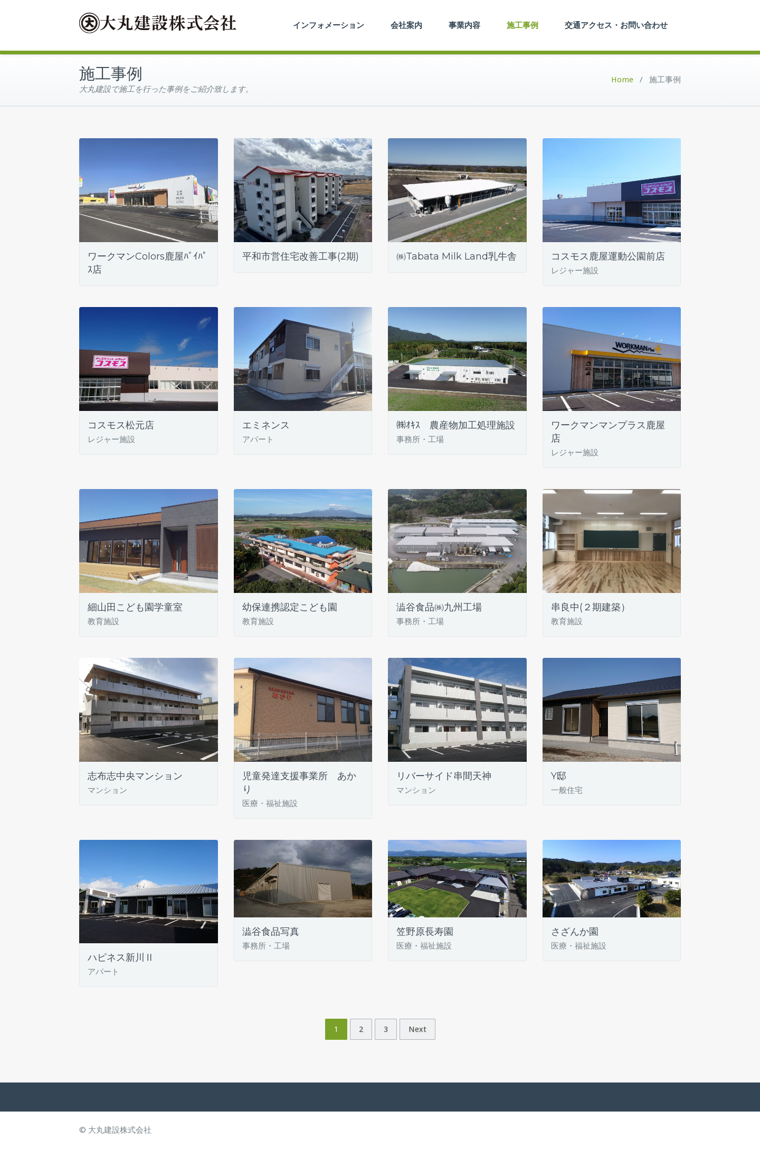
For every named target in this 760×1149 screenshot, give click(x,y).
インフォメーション (328, 25)
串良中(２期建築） (590, 607)
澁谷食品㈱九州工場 (439, 607)
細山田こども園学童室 (135, 607)
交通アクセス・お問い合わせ (616, 25)
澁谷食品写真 (270, 931)
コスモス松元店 (121, 425)
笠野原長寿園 (424, 931)
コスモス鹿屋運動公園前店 (608, 256)
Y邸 (558, 776)
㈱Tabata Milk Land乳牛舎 (456, 256)
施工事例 (522, 25)
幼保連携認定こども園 (289, 607)
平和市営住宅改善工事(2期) (300, 256)
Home (622, 79)
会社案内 (406, 25)
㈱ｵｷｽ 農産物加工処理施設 (455, 425)
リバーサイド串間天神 (443, 776)
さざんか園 (574, 931)
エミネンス (266, 425)
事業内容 (464, 25)
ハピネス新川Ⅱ (121, 957)
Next (417, 1029)
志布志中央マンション (135, 776)
